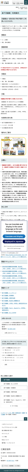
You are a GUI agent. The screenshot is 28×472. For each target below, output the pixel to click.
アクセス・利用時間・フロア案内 (12, 466)
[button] (18, 3)
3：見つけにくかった (8, 360)
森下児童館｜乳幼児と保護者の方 (11, 301)
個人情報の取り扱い (7, 430)
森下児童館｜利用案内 (8, 295)
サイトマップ (5, 433)
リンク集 (4, 437)
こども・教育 (11, 413)
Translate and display (14, 236)
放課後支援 (18, 413)
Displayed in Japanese (14, 241)
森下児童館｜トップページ (9, 293)
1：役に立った (7, 350)
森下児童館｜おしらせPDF (9, 313)
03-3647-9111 (10, 460)
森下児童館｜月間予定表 (8, 298)
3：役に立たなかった (8, 353)
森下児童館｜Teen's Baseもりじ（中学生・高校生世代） (15, 401)
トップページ (4, 413)
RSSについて (5, 440)
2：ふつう (17, 350)
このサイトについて (7, 424)
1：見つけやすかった (8, 357)
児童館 (23, 413)
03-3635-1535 (11, 329)
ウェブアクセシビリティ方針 (9, 427)
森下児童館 (7, 380)
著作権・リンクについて (8, 443)
